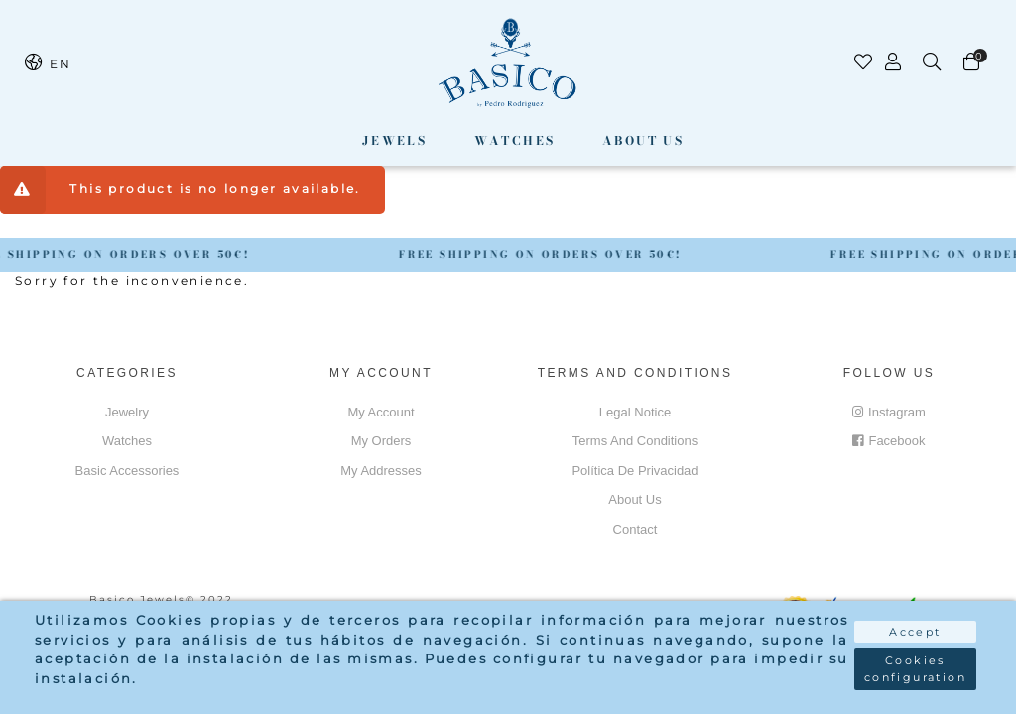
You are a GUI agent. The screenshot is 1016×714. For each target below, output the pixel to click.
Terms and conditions (635, 440)
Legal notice (635, 412)
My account (380, 412)
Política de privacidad (635, 470)
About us (643, 140)
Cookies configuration (915, 669)
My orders (381, 440)
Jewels (394, 140)
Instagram (889, 412)
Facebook (888, 440)
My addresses (381, 470)
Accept (915, 632)
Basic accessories (127, 470)
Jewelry (127, 412)
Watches (515, 140)
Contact (635, 529)
